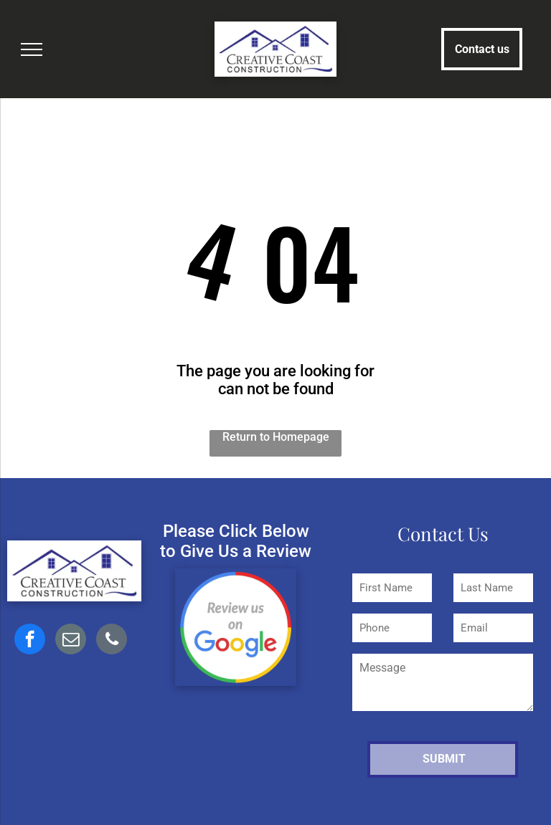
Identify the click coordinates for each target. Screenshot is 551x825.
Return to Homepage (275, 437)
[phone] (111, 641)
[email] (70, 641)
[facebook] (29, 641)
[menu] (31, 49)
